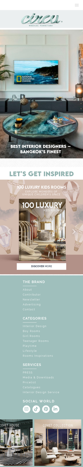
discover (41, 266)
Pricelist (29, 382)
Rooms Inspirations (38, 355)
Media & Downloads (38, 377)
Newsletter (31, 299)
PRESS (28, 372)
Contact (29, 309)
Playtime (30, 345)
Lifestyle (30, 350)
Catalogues (32, 387)
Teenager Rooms (36, 341)
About (27, 289)
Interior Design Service (41, 392)
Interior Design (35, 326)
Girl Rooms (31, 336)
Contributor (32, 294)
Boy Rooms (31, 331)
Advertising (32, 304)
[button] (9, 231)
